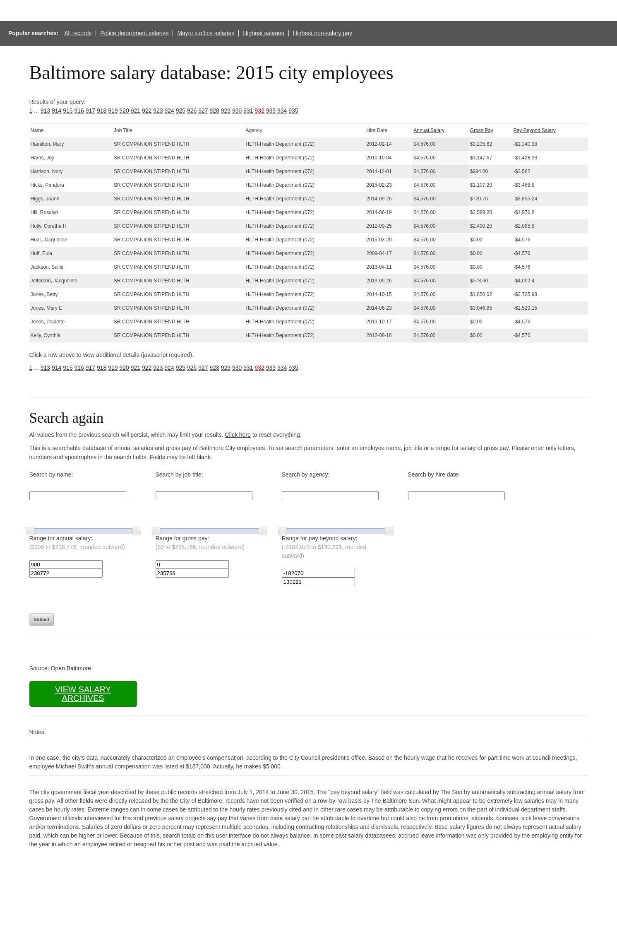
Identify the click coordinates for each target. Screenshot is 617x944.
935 (293, 110)
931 (248, 110)
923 (158, 110)
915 (67, 110)
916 (79, 110)
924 (169, 110)
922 (146, 110)
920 (124, 110)
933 (271, 110)
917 (90, 110)
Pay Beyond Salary (535, 130)
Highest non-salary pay (322, 33)
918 (101, 110)
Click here (238, 434)
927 (203, 110)
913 (45, 110)
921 (135, 110)
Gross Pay (481, 130)
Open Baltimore (71, 668)
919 (113, 110)
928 (214, 110)
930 (237, 110)
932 (259, 110)
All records (77, 33)
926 (192, 110)
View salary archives (83, 694)
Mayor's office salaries (205, 33)
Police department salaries (134, 33)
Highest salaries (263, 33)
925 (180, 110)
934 (282, 110)
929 (225, 110)
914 (56, 110)
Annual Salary (428, 130)
